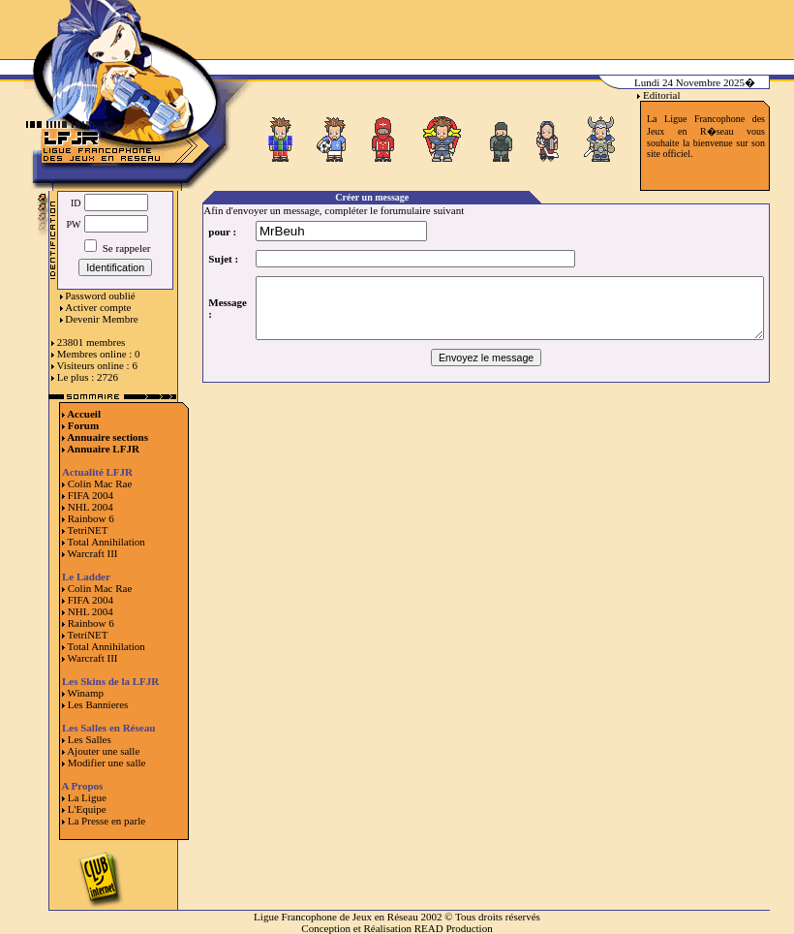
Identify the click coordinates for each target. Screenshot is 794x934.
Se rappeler (117, 248)
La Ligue (87, 797)
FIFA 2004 (90, 495)
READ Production (453, 928)
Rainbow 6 (91, 518)
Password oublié (100, 295)
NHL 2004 (90, 507)
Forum (83, 425)
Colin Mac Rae (100, 483)
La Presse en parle (106, 820)
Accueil (84, 414)
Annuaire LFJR (103, 448)
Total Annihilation (106, 541)
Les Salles (89, 739)
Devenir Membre (101, 319)
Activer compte (98, 307)
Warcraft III (93, 553)
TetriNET (88, 530)
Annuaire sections (107, 437)
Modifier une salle (107, 762)
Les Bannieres (98, 704)
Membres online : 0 (98, 353)
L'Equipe (87, 809)
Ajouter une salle (103, 751)
